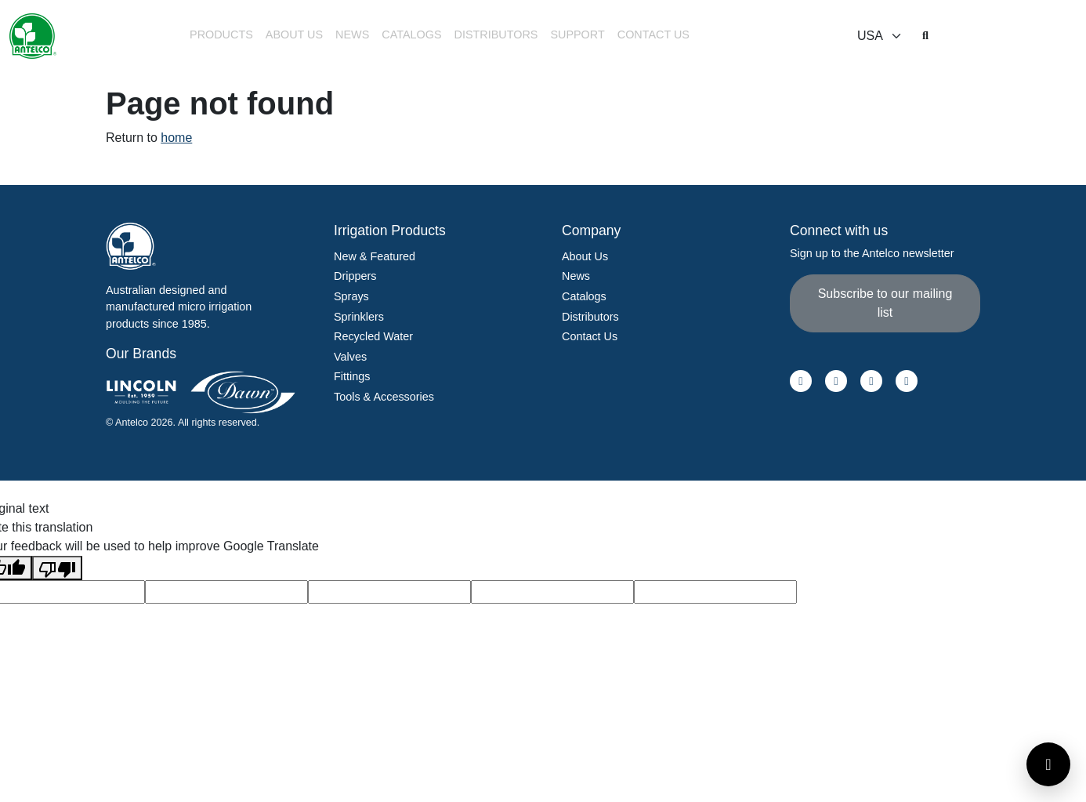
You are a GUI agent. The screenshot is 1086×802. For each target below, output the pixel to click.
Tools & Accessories (384, 396)
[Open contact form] (1048, 764)
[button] (221, 36)
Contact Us (653, 34)
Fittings (352, 376)
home (176, 137)
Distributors (496, 34)
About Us (294, 34)
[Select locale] (880, 36)
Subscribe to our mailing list (885, 303)
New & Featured (374, 256)
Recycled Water (373, 336)
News (352, 34)
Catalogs (411, 34)
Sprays (351, 296)
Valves (350, 356)
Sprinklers (359, 316)
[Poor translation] (57, 568)
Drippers (355, 276)
